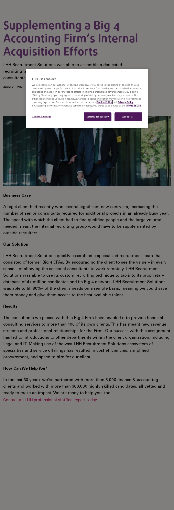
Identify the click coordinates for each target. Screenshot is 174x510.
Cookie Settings (41, 116)
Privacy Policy (125, 102)
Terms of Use (133, 105)
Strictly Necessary (98, 116)
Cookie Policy (104, 102)
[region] (87, 98)
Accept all (128, 116)
